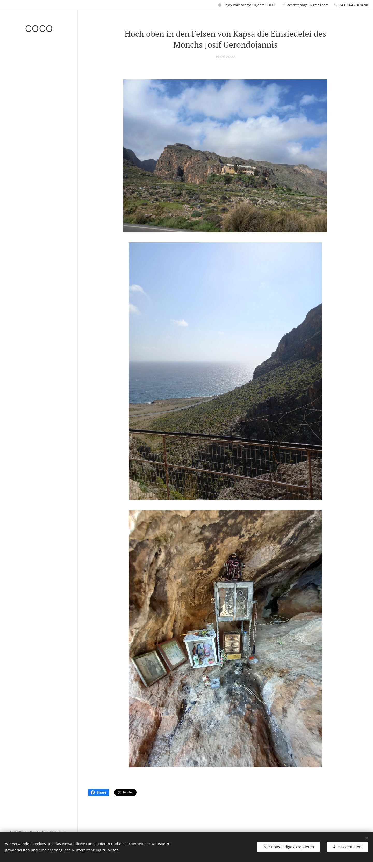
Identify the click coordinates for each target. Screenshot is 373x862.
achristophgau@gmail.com (307, 5)
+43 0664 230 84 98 (353, 5)
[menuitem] (39, 349)
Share (98, 792)
